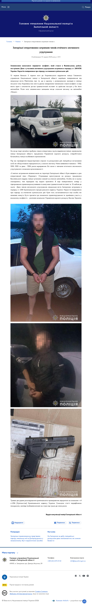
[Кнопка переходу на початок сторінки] (84, 601)
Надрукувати (19, 523)
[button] (10, 553)
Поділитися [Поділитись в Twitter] (75, 523)
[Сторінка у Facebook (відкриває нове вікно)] (76, 576)
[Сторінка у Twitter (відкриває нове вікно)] (80, 576)
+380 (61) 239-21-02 (54, 561)
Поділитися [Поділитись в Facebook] (61, 523)
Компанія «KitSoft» (62, 601)
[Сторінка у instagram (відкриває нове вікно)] (88, 576)
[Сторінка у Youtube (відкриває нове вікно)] (84, 576)
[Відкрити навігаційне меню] (8, 7)
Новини (18, 42)
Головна (9, 42)
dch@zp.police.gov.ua (77, 561)
